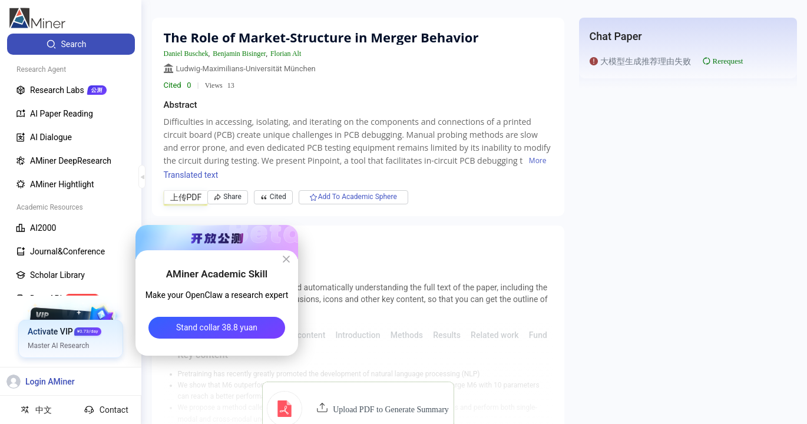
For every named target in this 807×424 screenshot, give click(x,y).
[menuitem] (71, 44)
